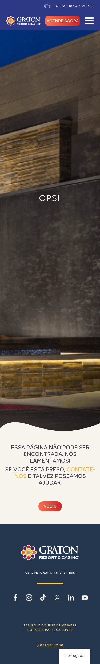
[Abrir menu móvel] (89, 21)
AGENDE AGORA (63, 21)
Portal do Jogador (73, 6)
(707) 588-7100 (50, 645)
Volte (50, 506)
